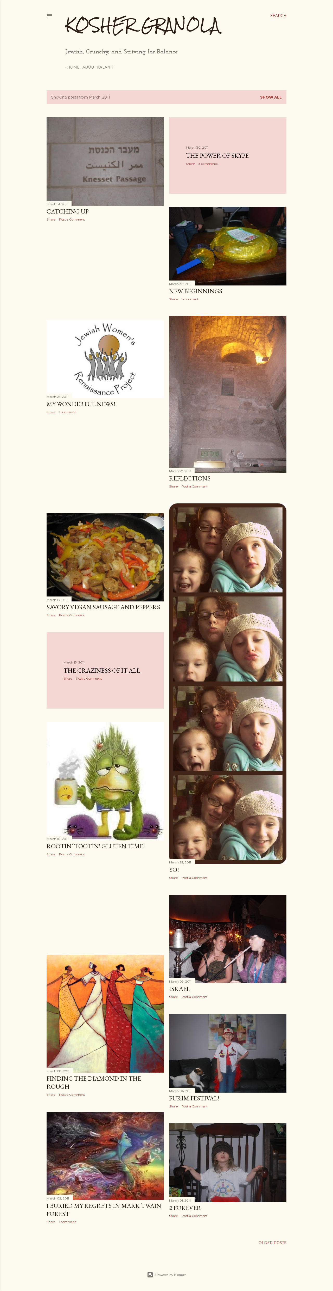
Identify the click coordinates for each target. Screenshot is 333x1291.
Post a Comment (72, 219)
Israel (179, 989)
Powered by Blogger (166, 1275)
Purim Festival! (194, 1098)
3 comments (207, 164)
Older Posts (272, 1242)
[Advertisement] (105, 270)
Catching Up (68, 211)
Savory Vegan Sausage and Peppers (103, 607)
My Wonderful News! (81, 404)
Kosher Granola (142, 25)
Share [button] (51, 219)
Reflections (189, 478)
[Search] (278, 15)
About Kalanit (96, 67)
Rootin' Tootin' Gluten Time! (96, 846)
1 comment (190, 299)
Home (71, 67)
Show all (271, 97)
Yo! (174, 870)
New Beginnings (195, 291)
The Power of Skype (217, 155)
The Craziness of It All (101, 670)
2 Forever (185, 1208)
